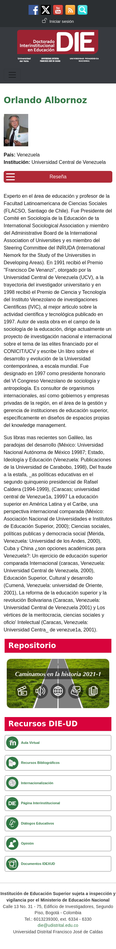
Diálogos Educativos (37, 823)
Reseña (57, 176)
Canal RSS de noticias (70, 10)
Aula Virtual (30, 742)
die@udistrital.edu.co (58, 925)
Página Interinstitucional (40, 803)
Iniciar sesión (61, 21)
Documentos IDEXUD (38, 864)
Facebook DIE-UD (33, 10)
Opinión (27, 843)
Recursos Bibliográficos (40, 762)
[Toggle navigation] (12, 75)
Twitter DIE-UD (46, 10)
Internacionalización (37, 783)
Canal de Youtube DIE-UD (58, 10)
